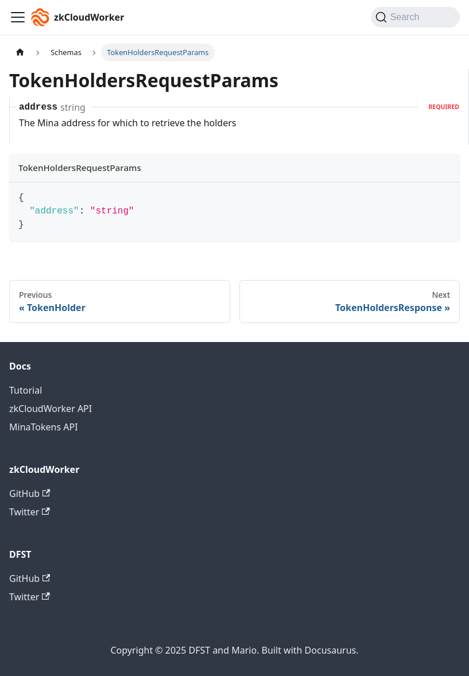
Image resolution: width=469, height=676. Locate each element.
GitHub (29, 493)
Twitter (29, 512)
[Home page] (20, 52)
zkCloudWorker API (50, 408)
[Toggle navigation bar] (17, 17)
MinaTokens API (43, 427)
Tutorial (25, 390)
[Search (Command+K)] (415, 17)
